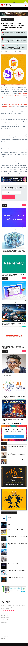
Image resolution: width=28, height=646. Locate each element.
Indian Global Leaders (5, 615)
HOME (3, 19)
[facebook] (2, 608)
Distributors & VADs (4, 611)
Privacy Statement (4, 634)
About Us (2, 624)
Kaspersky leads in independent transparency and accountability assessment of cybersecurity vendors (14, 249)
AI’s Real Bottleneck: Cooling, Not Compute (16, 575)
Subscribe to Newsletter (5, 617)
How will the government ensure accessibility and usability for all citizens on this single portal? (14, 38)
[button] (25, 5)
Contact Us (3, 636)
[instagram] (6, 608)
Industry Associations (4, 613)
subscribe (8, 195)
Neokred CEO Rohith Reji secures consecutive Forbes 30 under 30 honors (13, 372)
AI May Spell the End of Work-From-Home (15, 554)
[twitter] (4, 608)
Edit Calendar (3, 622)
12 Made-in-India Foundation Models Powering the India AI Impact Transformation (13, 395)
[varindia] (14, 608)
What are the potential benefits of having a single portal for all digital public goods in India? (14, 32)
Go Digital (3, 629)
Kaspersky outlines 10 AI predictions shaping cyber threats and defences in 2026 (13, 273)
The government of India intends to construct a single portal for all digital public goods (14, 25)
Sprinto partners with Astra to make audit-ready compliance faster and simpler (14, 226)
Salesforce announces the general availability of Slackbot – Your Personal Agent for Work (14, 299)
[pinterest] (12, 608)
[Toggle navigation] (1, 8)
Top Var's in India (4, 620)
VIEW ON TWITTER (14, 434)
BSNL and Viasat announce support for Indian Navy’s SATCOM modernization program (13, 322)
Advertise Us (3, 626)
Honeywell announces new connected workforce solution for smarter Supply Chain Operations (13, 345)
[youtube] (10, 608)
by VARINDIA (5, 49)
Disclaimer (3, 631)
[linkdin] (8, 608)
